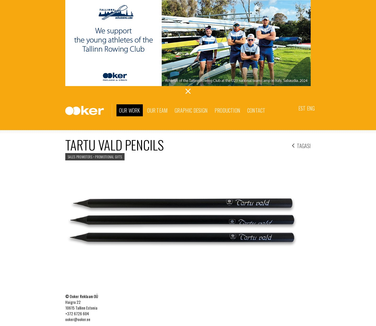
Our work (129, 110)
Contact (256, 110)
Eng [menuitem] (311, 108)
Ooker (88, 110)
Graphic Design (191, 110)
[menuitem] (302, 108)
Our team (157, 110)
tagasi (301, 145)
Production (227, 110)
